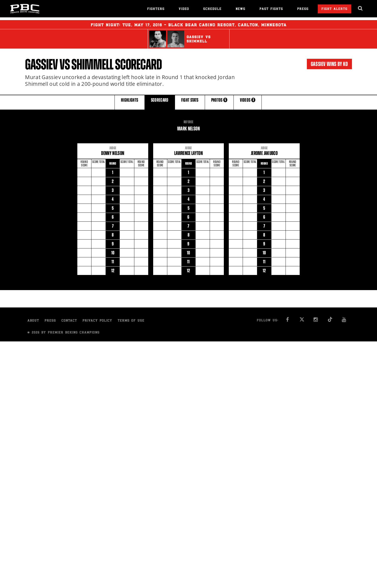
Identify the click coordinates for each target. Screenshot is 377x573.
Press (303, 9)
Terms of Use (131, 321)
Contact (69, 321)
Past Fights (271, 9)
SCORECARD (160, 102)
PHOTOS (219, 102)
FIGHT (190, 102)
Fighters (156, 9)
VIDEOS (247, 102)
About (33, 321)
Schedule (212, 9)
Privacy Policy (97, 321)
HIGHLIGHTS (129, 102)
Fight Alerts (334, 9)
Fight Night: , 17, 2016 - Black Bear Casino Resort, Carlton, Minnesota (189, 24)
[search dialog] (360, 8)
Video (184, 9)
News (240, 9)
